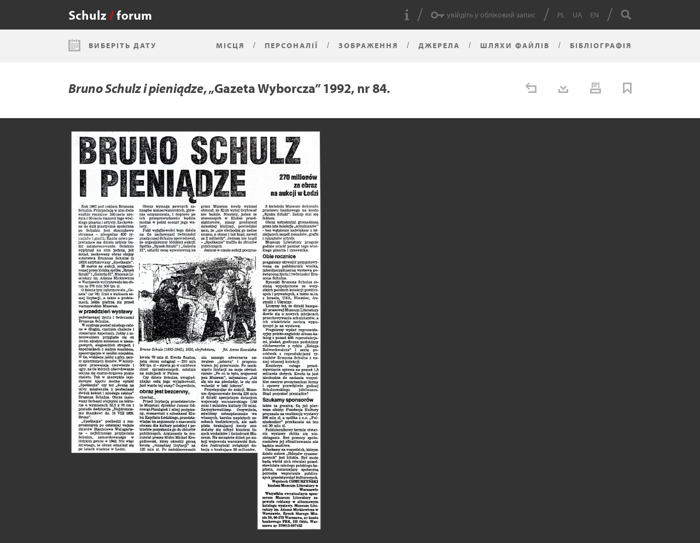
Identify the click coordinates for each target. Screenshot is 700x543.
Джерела (439, 45)
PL (561, 15)
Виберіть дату (122, 45)
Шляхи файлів (515, 45)
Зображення (368, 45)
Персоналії (291, 45)
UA (577, 15)
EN (594, 15)
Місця (230, 45)
